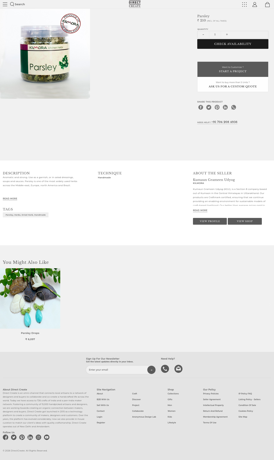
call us (165, 368)
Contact (101, 411)
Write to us (178, 368)
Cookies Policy (246, 411)
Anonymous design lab (144, 417)
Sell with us (103, 405)
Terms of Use (209, 422)
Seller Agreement (212, 399)
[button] (269, 304)
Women (172, 411)
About (100, 393)
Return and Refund (213, 411)
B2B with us (103, 399)
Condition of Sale (247, 405)
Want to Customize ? (232, 69)
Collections (173, 393)
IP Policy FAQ (245, 393)
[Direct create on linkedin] (31, 437)
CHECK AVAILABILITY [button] (233, 44)
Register (101, 422)
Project (135, 405)
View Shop (245, 221)
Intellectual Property (213, 405)
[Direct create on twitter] (14, 437)
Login (99, 417)
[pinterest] (217, 107)
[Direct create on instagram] (39, 437)
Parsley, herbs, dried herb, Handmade (26, 215)
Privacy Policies (211, 393)
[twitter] (209, 107)
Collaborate (138, 411)
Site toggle (5, 4)
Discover (136, 399)
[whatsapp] (233, 107)
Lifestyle (172, 422)
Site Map (243, 417)
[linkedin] (225, 107)
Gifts (170, 399)
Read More (10, 198)
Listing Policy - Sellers (250, 399)
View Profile (210, 221)
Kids (170, 417)
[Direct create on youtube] (47, 437)
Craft (134, 393)
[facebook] (200, 107)
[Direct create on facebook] (6, 437)
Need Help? (217, 122)
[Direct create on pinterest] (22, 437)
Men (170, 405)
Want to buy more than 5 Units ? (232, 84)
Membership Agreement (215, 417)
